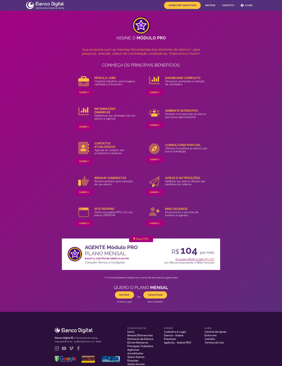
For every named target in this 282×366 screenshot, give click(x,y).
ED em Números (137, 342)
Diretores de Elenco (140, 339)
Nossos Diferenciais (140, 335)
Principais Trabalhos (140, 346)
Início (130, 331)
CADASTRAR (155, 295)
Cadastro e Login (175, 331)
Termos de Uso (214, 342)
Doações (132, 360)
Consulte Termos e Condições (105, 262)
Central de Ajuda (215, 331)
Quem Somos (135, 357)
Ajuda (247, 5)
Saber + (84, 92)
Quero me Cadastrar (182, 5)
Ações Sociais (136, 364)
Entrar (210, 5)
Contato (228, 5)
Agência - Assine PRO (177, 342)
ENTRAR (124, 295)
